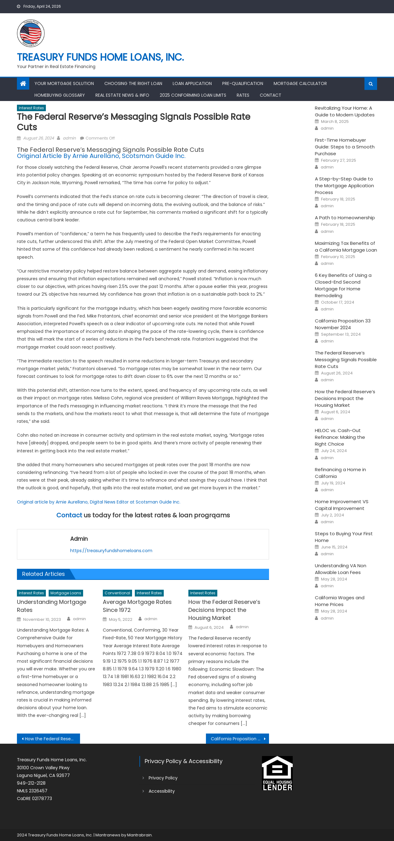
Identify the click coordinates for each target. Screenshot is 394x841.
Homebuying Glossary (59, 95)
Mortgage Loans (65, 593)
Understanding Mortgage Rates (51, 606)
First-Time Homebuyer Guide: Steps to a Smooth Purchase (345, 147)
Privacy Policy (163, 778)
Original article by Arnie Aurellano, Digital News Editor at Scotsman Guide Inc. (98, 502)
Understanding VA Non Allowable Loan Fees (340, 569)
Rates (243, 95)
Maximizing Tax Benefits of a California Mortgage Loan (346, 246)
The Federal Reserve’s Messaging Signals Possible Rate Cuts (346, 360)
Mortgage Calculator (300, 83)
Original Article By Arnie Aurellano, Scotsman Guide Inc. (101, 156)
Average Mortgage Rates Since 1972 (137, 606)
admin (69, 138)
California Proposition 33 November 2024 (240, 739)
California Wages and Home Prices (339, 601)
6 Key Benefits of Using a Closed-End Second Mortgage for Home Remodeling (343, 285)
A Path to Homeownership (345, 217)
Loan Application (192, 83)
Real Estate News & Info (122, 95)
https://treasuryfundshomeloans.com (111, 551)
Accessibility (162, 791)
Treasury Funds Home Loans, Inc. (100, 57)
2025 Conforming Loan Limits (193, 95)
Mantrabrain (139, 835)
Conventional (117, 593)
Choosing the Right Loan (133, 83)
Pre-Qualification (242, 83)
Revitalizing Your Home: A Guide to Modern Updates (345, 111)
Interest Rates (31, 108)
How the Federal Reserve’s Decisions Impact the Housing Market (224, 610)
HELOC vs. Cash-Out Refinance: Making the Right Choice (340, 437)
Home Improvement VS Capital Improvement (341, 504)
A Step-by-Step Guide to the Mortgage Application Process (344, 186)
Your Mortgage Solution (64, 83)
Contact (270, 95)
